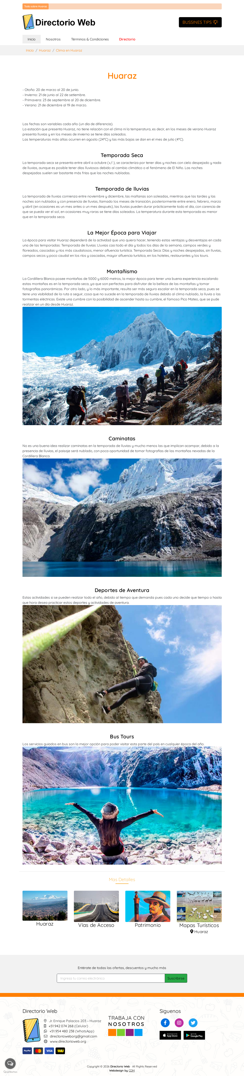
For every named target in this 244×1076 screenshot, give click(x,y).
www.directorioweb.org (68, 1041)
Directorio (127, 39)
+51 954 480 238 (61, 1031)
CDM (132, 1070)
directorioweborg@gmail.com (73, 1036)
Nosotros (53, 39)
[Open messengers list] (10, 1063)
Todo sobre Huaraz (35, 6)
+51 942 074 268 (61, 1026)
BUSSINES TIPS (200, 22)
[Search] (111, 978)
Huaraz (45, 50)
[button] (165, 1022)
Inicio (34, 38)
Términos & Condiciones (90, 39)
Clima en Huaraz (69, 50)
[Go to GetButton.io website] (10, 1071)
